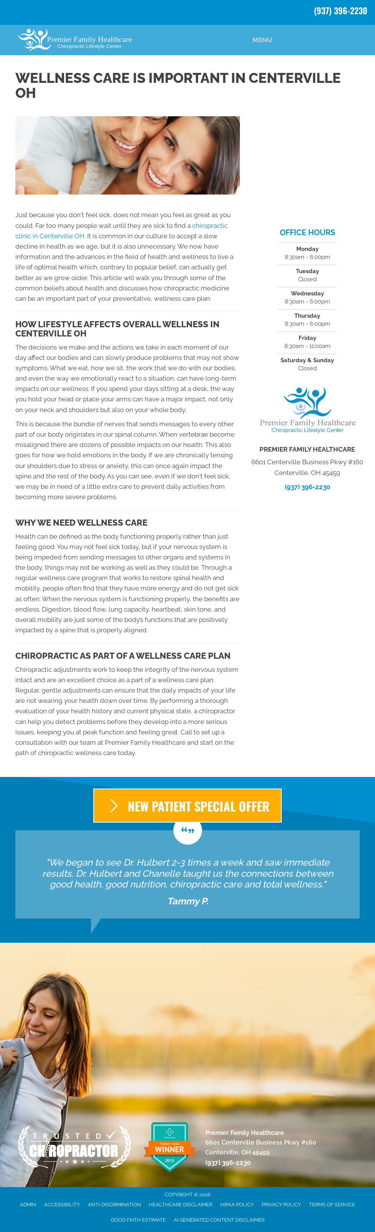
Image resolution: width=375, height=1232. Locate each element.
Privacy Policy (281, 1204)
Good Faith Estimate (138, 1220)
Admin (28, 1204)
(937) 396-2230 (340, 10)
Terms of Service (332, 1204)
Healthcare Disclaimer (180, 1204)
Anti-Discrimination (114, 1204)
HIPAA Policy (237, 1204)
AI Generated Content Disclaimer (219, 1220)
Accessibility (62, 1204)
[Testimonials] (187, 874)
